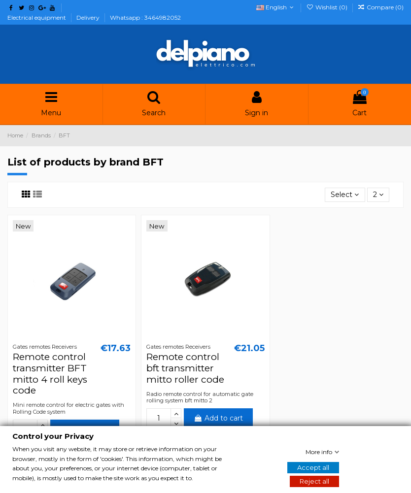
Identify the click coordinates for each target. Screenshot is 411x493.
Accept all (313, 467)
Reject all (314, 481)
